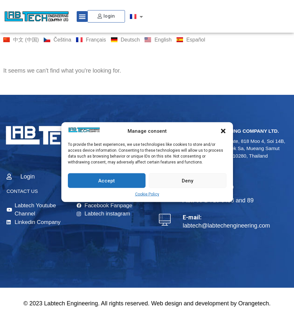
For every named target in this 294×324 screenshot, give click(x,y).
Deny (187, 180)
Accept (106, 180)
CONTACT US (22, 191)
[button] (223, 131)
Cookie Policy (147, 194)
